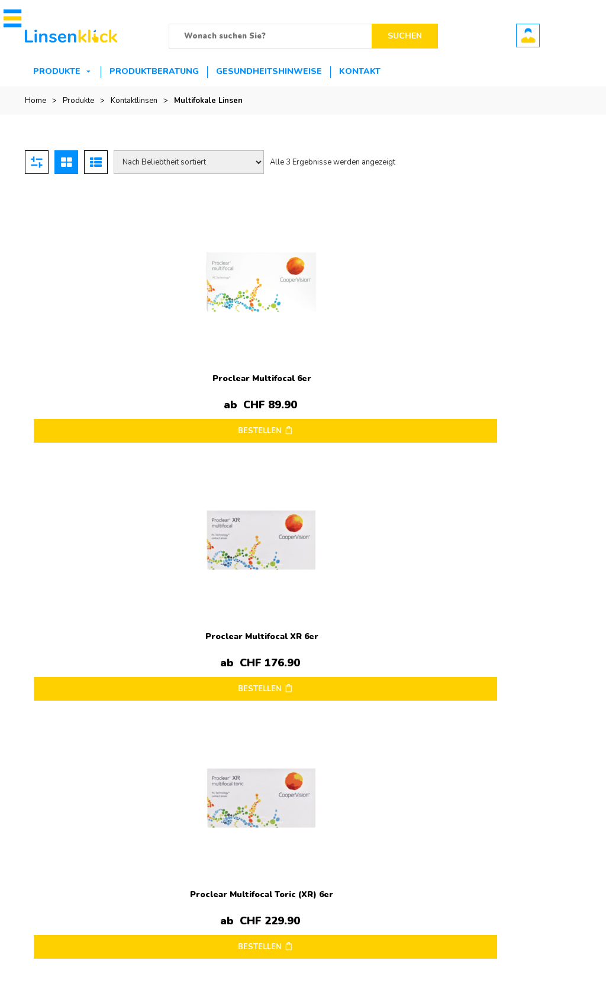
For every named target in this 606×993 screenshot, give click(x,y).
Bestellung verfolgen (444, 865)
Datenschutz (46, 865)
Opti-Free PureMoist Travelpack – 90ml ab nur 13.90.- (456, 703)
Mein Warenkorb (436, 848)
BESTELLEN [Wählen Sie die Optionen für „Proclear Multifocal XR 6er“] (232, 414)
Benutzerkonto (528, 35)
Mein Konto (427, 830)
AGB (33, 883)
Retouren (232, 848)
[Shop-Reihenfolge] (189, 162)
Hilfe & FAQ (236, 883)
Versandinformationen (63, 848)
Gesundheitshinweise (269, 71)
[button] (10, 18)
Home (35, 100)
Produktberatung (154, 71)
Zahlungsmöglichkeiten (256, 865)
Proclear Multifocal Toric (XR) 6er (372, 366)
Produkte (56, 71)
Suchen (405, 35)
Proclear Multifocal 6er (95, 361)
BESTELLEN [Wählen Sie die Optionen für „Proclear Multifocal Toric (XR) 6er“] (370, 414)
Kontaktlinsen (134, 100)
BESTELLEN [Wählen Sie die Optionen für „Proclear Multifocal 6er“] (93, 414)
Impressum (44, 830)
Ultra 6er (373, 745)
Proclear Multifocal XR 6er (233, 361)
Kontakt (360, 71)
